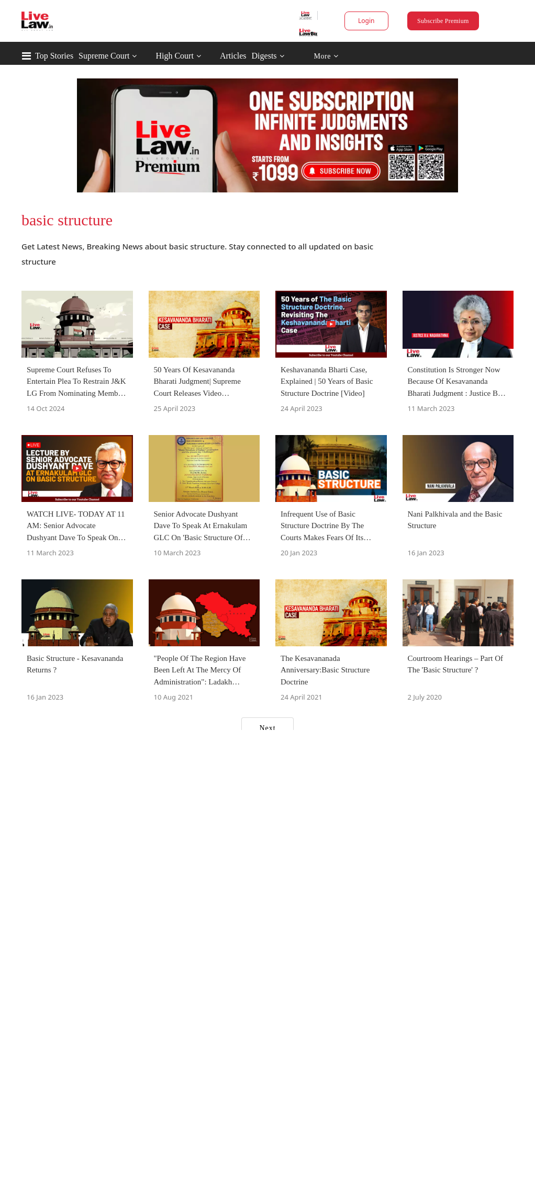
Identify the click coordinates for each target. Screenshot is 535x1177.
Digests (264, 55)
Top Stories (54, 55)
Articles (233, 55)
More (326, 56)
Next (267, 728)
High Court (174, 55)
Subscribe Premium (443, 21)
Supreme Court (104, 55)
